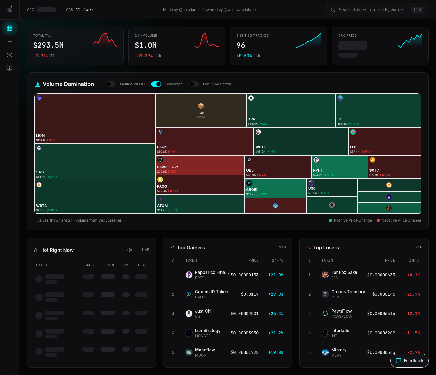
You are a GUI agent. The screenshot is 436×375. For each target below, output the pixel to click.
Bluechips (173, 84)
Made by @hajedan (179, 9)
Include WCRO (132, 84)
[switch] (111, 84)
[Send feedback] (409, 361)
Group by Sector (217, 84)
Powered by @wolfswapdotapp (229, 9)
